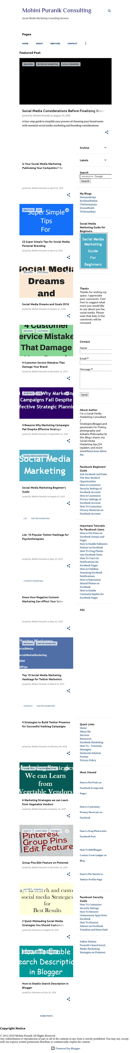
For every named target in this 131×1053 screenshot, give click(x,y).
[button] (107, 132)
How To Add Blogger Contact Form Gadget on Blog (93, 855)
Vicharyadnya (88, 211)
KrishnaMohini (89, 200)
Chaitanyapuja (88, 204)
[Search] (109, 11)
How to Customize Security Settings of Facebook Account (91, 488)
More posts (46, 1015)
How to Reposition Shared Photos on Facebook (90, 583)
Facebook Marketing (91, 742)
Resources (85, 738)
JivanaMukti (87, 208)
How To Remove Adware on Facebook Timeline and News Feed (93, 926)
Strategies (85, 749)
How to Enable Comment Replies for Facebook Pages (92, 594)
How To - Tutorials (91, 745)
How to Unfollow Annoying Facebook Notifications (91, 572)
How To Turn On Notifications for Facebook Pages (89, 562)
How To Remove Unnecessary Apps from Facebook (93, 915)
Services (55, 43)
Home (25, 43)
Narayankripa (88, 197)
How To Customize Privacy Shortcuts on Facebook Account (91, 510)
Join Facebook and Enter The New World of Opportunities (93, 478)
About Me (85, 731)
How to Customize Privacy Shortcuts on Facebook (91, 812)
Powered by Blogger (65, 1048)
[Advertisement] (93, 662)
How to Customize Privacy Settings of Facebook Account (90, 499)
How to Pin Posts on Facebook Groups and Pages (92, 537)
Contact (72, 43)
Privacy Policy (88, 760)
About (39, 43)
